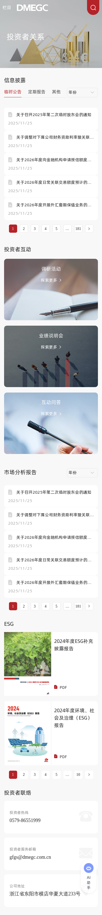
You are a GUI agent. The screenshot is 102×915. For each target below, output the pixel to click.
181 (78, 229)
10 (78, 775)
